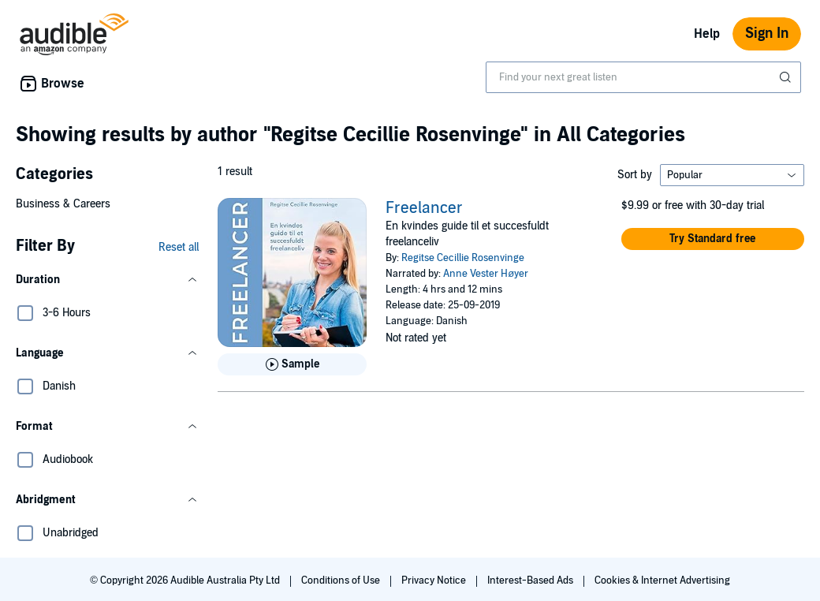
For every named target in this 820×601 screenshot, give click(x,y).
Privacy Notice (434, 580)
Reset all (178, 247)
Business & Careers (63, 204)
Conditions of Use (341, 580)
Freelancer (424, 208)
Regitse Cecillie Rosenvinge (462, 258)
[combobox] (643, 77)
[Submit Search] (787, 77)
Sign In (766, 33)
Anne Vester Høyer (485, 273)
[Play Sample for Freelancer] (292, 364)
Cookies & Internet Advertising (662, 580)
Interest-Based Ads (531, 580)
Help (707, 34)
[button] (107, 280)
